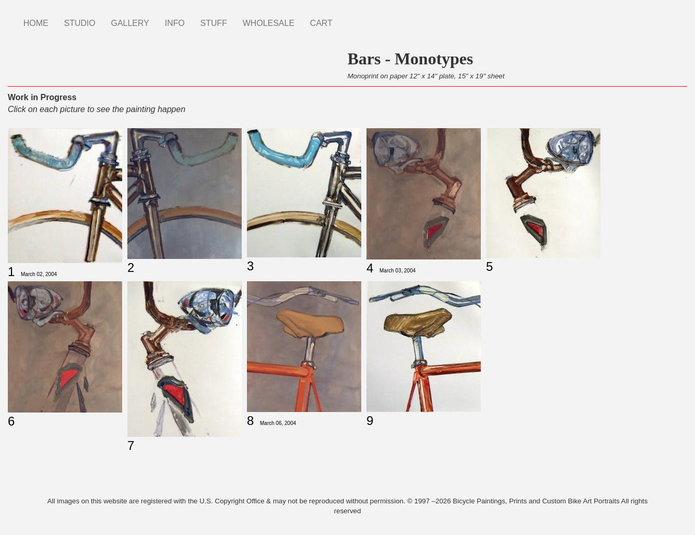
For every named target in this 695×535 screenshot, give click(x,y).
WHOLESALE (269, 23)
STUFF (213, 23)
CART (321, 23)
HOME (35, 23)
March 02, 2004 (39, 274)
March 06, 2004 (278, 423)
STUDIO (79, 23)
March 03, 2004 (397, 270)
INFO (175, 23)
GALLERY (130, 23)
